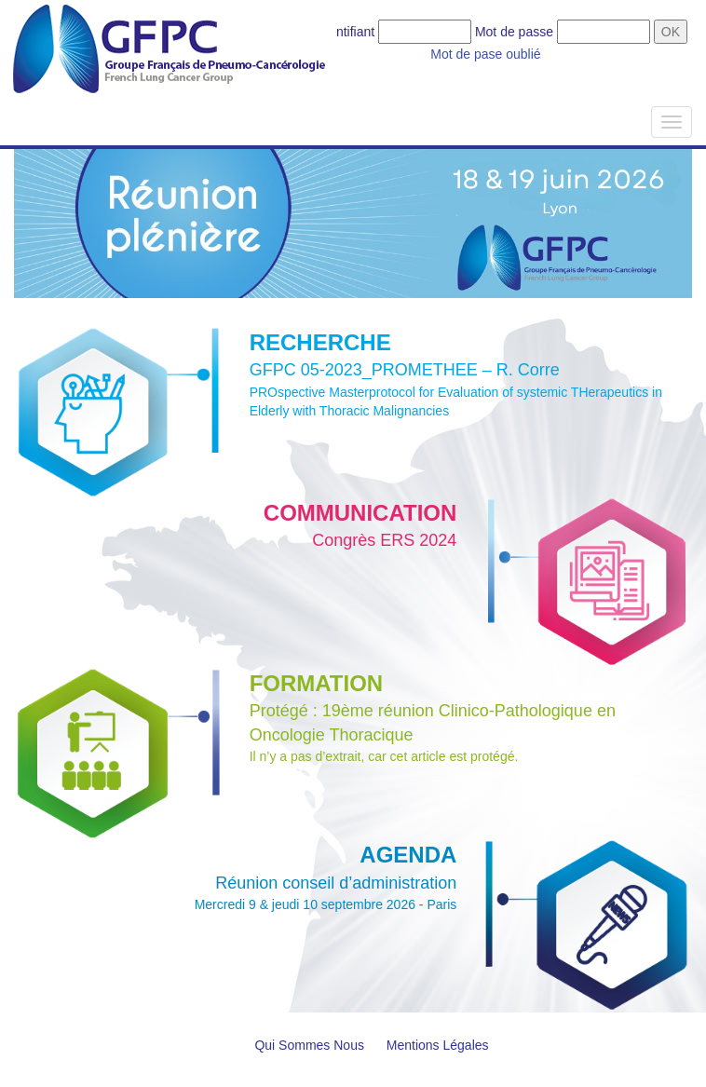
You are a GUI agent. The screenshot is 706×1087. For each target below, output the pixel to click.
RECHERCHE (320, 342)
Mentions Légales (438, 1045)
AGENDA (408, 854)
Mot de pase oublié (485, 54)
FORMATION (317, 683)
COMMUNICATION (360, 512)
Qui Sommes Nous (308, 1045)
